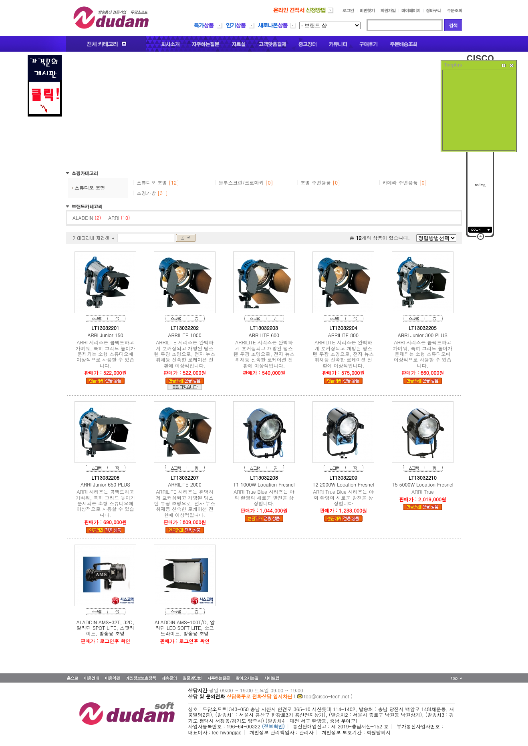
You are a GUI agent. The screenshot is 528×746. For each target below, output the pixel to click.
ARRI (119, 217)
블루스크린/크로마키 (241, 182)
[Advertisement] (264, 111)
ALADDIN (87, 217)
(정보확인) (273, 726)
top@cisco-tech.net (326, 696)
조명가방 (146, 192)
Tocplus (453, 65)
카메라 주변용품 (400, 182)
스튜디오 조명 (90, 187)
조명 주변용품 (315, 182)
